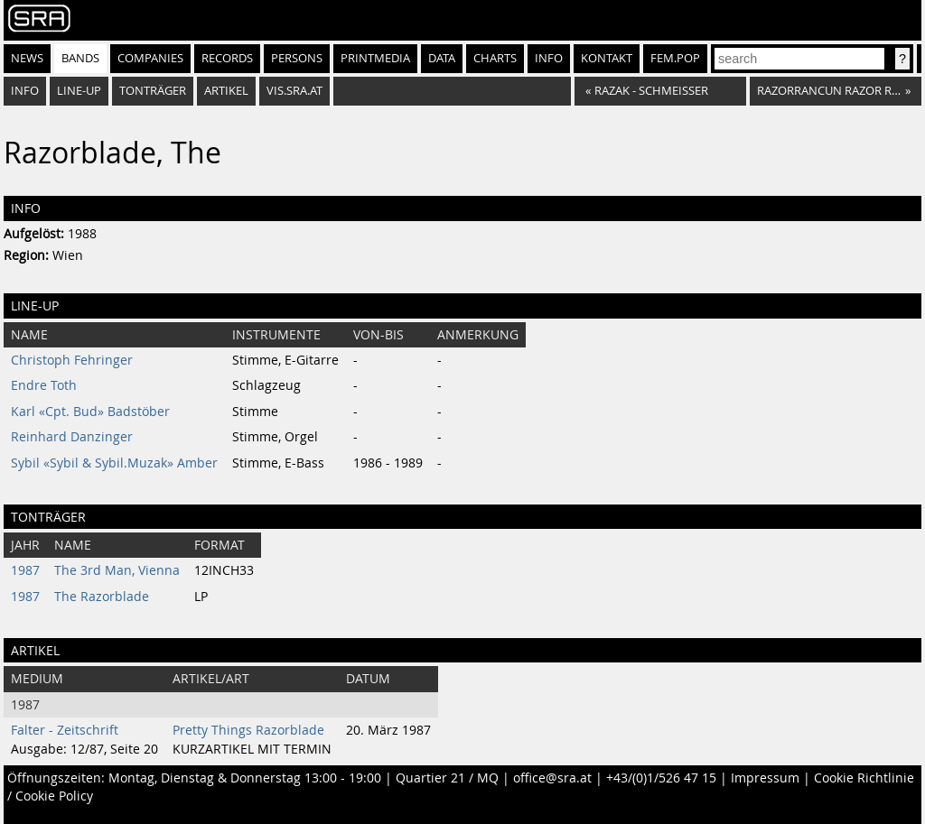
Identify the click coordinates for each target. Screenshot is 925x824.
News (27, 58)
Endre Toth (44, 385)
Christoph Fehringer (72, 360)
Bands (80, 58)
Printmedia (375, 58)
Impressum (765, 778)
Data (441, 58)
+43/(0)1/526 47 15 (661, 778)
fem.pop (675, 58)
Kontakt (606, 58)
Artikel (226, 90)
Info (549, 58)
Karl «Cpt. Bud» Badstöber (90, 411)
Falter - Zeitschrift (64, 730)
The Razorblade (101, 596)
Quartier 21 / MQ (447, 778)
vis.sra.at (294, 90)
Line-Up (79, 90)
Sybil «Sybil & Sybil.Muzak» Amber (114, 463)
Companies (150, 58)
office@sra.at (552, 778)
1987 (25, 570)
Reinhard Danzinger (72, 437)
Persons (296, 58)
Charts (495, 58)
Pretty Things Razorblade (248, 730)
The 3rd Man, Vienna (117, 570)
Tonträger (152, 90)
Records (227, 58)
